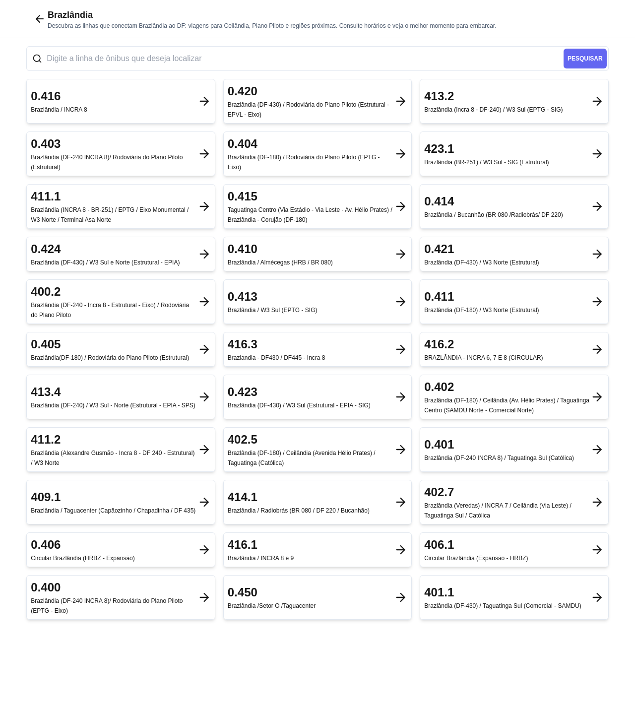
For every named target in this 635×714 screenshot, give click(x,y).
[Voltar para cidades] (40, 19)
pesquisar (585, 58)
